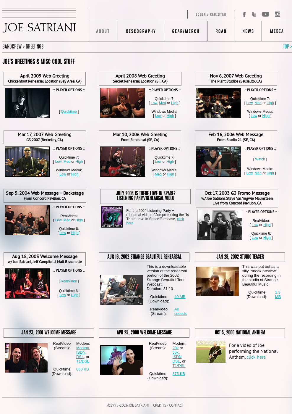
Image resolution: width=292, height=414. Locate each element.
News (248, 31)
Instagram (276, 14)
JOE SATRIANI (45, 24)
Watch (260, 159)
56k (175, 352)
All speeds (180, 311)
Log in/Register (161, 14)
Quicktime (69, 111)
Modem (82, 348)
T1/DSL (82, 361)
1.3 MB (278, 294)
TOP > (287, 46)
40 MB (180, 296)
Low (154, 103)
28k (175, 348)
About (103, 31)
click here (256, 357)
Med (162, 103)
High (175, 103)
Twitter (254, 14)
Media (277, 31)
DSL (80, 357)
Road (220, 31)
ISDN (80, 352)
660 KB (82, 369)
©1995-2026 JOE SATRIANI (128, 406)
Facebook (242, 14)
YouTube (265, 14)
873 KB (178, 373)
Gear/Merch (185, 31)
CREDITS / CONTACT (168, 406)
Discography (141, 31)
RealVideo (69, 281)
